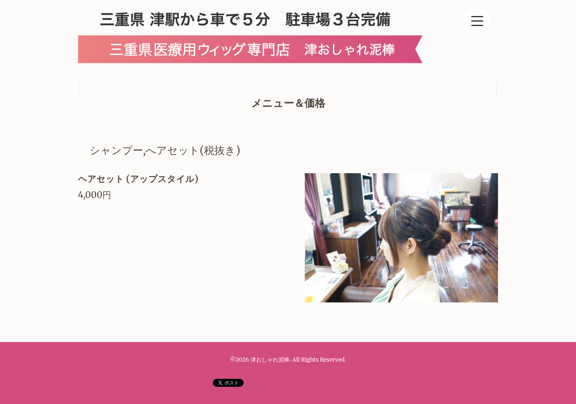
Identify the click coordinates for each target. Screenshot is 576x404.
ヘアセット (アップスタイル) (138, 178)
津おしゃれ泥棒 (270, 359)
